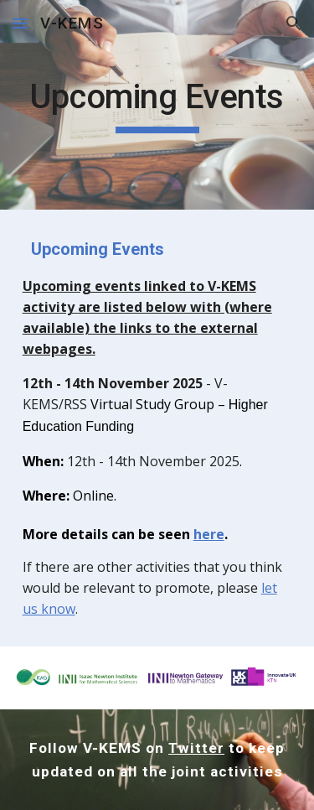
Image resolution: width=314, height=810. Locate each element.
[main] (157, 105)
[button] (20, 23)
